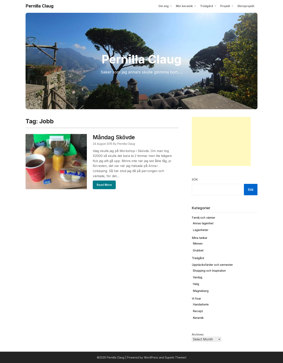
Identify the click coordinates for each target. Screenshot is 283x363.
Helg (196, 284)
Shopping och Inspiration (209, 270)
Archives (198, 334)
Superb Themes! (175, 357)
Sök (195, 179)
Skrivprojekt (245, 6)
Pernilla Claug (39, 5)
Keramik (198, 318)
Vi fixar (196, 298)
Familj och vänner (203, 217)
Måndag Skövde (114, 137)
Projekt (225, 6)
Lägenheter (200, 230)
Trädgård (206, 6)
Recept (198, 311)
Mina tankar (199, 238)
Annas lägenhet (203, 223)
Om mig (163, 6)
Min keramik (184, 6)
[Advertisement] (221, 141)
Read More (104, 184)
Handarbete (201, 304)
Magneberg (201, 291)
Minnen (198, 243)
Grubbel (198, 250)
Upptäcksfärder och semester (212, 265)
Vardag (197, 277)
